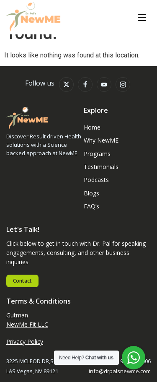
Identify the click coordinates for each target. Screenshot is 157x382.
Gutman (17, 315)
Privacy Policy (24, 342)
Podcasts (96, 180)
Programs (97, 154)
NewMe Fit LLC (27, 324)
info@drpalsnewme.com (120, 371)
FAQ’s (91, 206)
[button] (142, 18)
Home (92, 127)
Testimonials (101, 167)
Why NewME (101, 140)
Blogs (91, 193)
